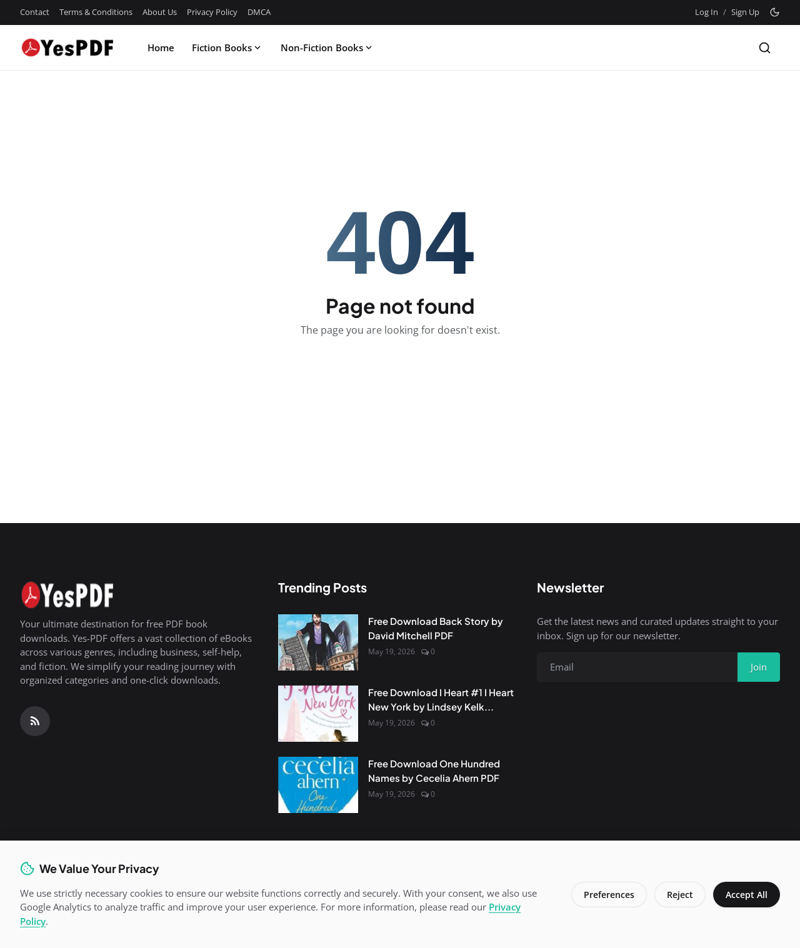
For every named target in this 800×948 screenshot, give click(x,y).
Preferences (609, 895)
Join (759, 667)
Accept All (747, 895)
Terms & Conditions (95, 11)
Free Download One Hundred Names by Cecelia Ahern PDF (434, 770)
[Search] (764, 47)
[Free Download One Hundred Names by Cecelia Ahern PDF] (318, 785)
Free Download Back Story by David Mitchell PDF (435, 628)
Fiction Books (227, 47)
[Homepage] (67, 47)
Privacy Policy (212, 11)
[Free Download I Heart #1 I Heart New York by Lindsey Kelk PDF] (318, 714)
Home (161, 47)
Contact (34, 11)
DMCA (259, 11)
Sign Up (745, 11)
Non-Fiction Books (327, 47)
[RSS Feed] (35, 721)
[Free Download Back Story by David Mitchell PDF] (318, 642)
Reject (680, 895)
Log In (706, 11)
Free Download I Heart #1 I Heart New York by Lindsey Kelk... (441, 699)
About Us (159, 11)
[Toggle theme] (774, 12)
